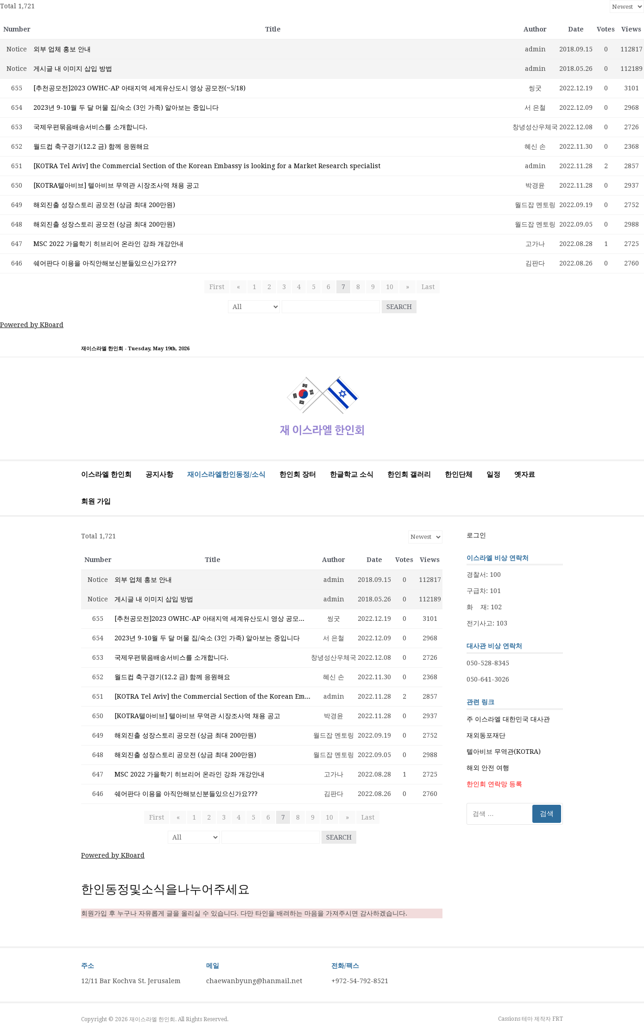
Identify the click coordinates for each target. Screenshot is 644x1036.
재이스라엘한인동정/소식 (226, 474)
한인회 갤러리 (409, 474)
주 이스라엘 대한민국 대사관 (508, 719)
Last (425, 287)
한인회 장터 (297, 474)
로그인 (476, 535)
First (219, 287)
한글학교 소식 (351, 474)
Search (399, 306)
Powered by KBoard (31, 324)
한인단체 (459, 474)
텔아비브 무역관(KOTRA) (504, 751)
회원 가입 (96, 501)
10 (389, 287)
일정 (493, 474)
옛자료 (524, 474)
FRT (557, 1019)
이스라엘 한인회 (106, 474)
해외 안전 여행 (488, 767)
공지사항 (159, 474)
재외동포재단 (486, 735)
